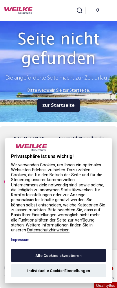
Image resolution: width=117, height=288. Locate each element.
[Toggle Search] (79, 10)
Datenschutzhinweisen (48, 230)
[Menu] (106, 10)
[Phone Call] (63, 10)
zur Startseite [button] (58, 105)
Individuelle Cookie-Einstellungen (58, 270)
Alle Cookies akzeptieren (58, 255)
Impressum (20, 240)
